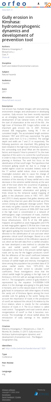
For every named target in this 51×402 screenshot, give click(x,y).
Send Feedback (8, 397)
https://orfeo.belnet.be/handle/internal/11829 (25, 348)
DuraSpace (6, 395)
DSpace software (8, 390)
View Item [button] (7, 10)
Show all (5, 57)
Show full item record (11, 100)
